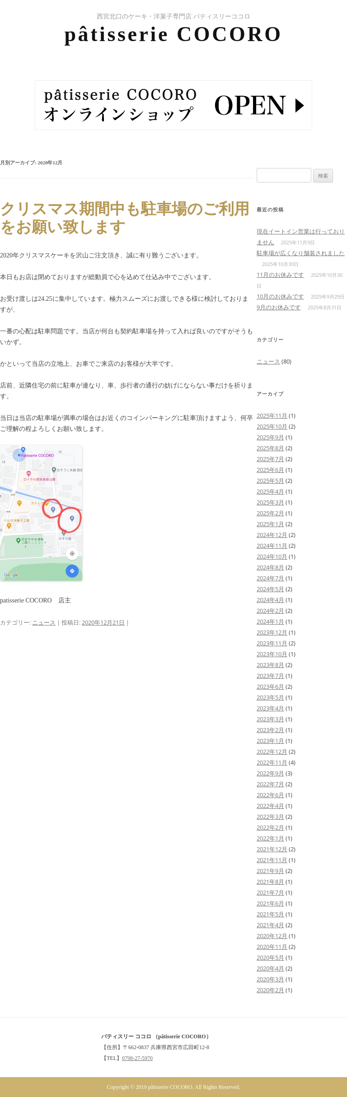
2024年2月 (270, 611)
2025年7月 (270, 459)
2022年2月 (270, 827)
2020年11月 (272, 947)
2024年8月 (270, 567)
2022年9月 (270, 773)
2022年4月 (270, 806)
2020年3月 (270, 979)
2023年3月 (270, 719)
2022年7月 (270, 784)
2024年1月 (270, 621)
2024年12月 (272, 535)
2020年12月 (272, 936)
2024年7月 (270, 578)
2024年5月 (270, 589)
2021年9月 (270, 871)
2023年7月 (270, 676)
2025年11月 (272, 415)
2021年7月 (270, 892)
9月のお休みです (279, 307)
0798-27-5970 (137, 1058)
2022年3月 (270, 816)
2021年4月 (270, 925)
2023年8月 (270, 665)
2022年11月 (272, 762)
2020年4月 (270, 968)
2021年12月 (272, 849)
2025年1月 (270, 524)
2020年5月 (270, 957)
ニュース (44, 622)
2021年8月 (270, 882)
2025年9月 (270, 437)
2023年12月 (272, 632)
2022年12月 (272, 751)
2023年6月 (270, 686)
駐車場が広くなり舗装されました (301, 253)
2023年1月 (270, 741)
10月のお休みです (280, 296)
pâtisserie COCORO (173, 34)
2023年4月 (270, 708)
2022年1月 (270, 838)
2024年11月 (272, 545)
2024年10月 (272, 556)
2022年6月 (270, 795)
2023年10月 (272, 654)
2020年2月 (270, 990)
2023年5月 (270, 697)
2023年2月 (270, 730)
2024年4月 (270, 600)
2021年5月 (270, 914)
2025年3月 (270, 502)
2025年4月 (270, 491)
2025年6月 (270, 470)
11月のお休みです (280, 275)
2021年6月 (270, 903)
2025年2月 (270, 513)
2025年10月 (272, 426)
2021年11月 (272, 860)
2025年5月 (270, 480)
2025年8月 (270, 448)
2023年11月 (272, 643)
